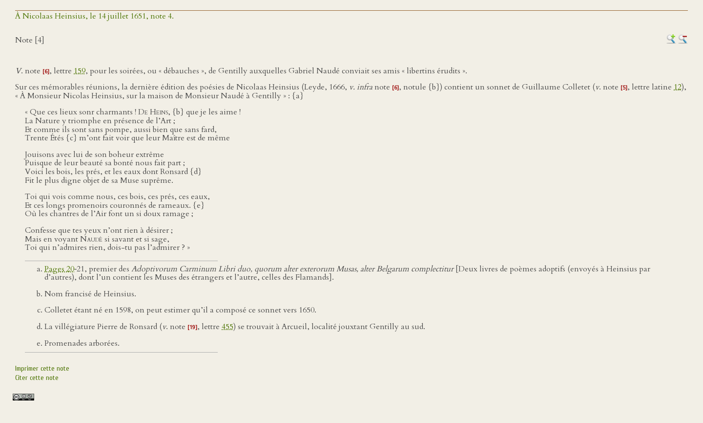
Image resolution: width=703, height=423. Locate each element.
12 (678, 87)
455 (227, 326)
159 (79, 71)
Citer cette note (37, 378)
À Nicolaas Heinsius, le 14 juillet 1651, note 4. (94, 16)
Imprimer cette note (42, 368)
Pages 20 (59, 269)
